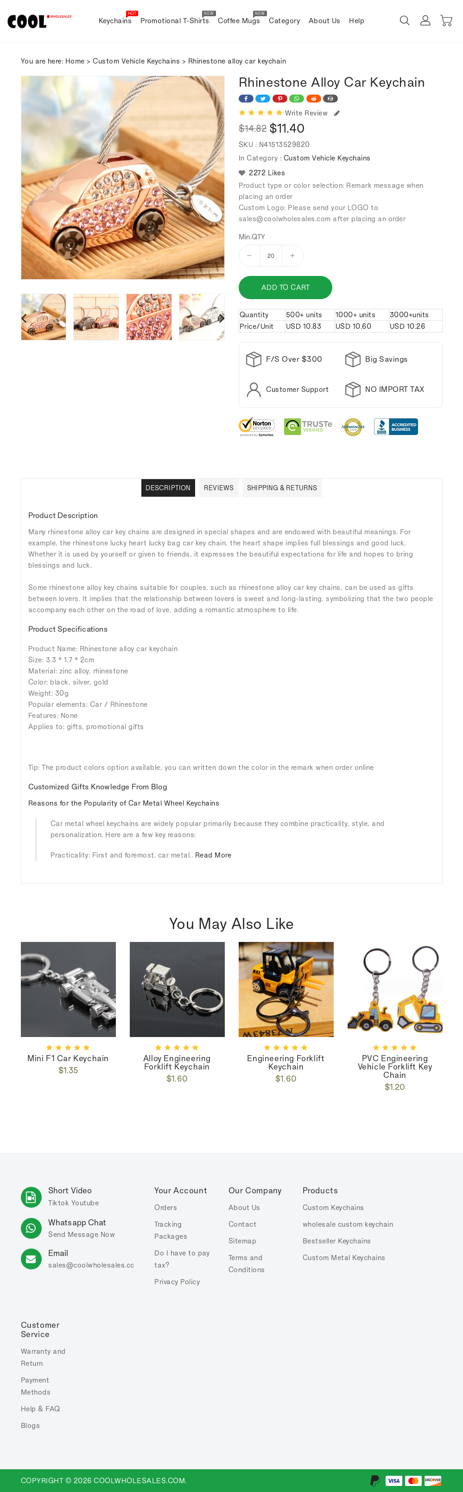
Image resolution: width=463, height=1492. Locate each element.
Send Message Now (81, 1234)
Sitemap (242, 1241)
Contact (242, 1224)
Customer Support (297, 389)
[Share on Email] (330, 98)
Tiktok (58, 1203)
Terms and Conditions (246, 1264)
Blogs (30, 1425)
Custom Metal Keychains (344, 1257)
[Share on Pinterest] (280, 98)
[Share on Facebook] (246, 98)
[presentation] (23, 318)
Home (75, 61)
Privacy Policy (177, 1282)
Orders (165, 1207)
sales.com (94, 1265)
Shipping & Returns (282, 488)
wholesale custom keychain (348, 1224)
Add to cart (285, 287)
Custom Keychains (333, 1207)
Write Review (312, 113)
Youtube (85, 1203)
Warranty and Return (43, 1357)
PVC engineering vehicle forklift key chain (395, 1066)
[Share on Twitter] (262, 98)
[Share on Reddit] (313, 98)
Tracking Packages (170, 1230)
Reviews (219, 488)
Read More (213, 855)
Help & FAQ (40, 1409)
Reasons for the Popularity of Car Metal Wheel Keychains (124, 803)
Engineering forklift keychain (285, 1062)
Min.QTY (252, 237)
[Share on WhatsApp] (296, 98)
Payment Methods (36, 1386)
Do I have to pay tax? (181, 1259)
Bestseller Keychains (337, 1241)
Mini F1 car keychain (68, 1058)
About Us (244, 1207)
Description (168, 488)
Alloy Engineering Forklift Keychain (177, 1062)
